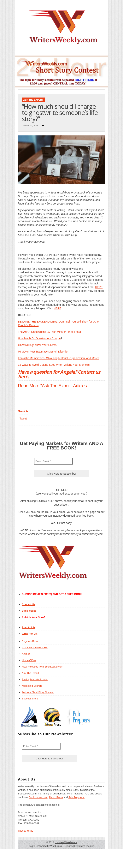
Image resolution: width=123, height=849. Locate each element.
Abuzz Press (56, 797)
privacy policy (25, 830)
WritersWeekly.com (66, 842)
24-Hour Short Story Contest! (38, 692)
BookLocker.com (38, 797)
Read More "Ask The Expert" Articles (52, 385)
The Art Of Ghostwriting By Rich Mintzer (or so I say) (49, 331)
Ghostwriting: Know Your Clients (37, 345)
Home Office (29, 660)
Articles (26, 653)
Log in (32, 846)
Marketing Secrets (32, 685)
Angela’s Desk (30, 641)
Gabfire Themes (85, 846)
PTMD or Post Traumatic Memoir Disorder (43, 351)
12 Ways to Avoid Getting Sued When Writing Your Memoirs (54, 364)
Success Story (30, 698)
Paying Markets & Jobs (35, 679)
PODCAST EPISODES (35, 647)
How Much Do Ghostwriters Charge (39, 338)
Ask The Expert (33, 99)
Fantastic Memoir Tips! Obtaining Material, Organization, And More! (58, 358)
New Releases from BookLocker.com (42, 666)
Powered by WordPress (49, 846)
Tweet (23, 418)
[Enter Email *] (53, 461)
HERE (98, 287)
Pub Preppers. (76, 797)
